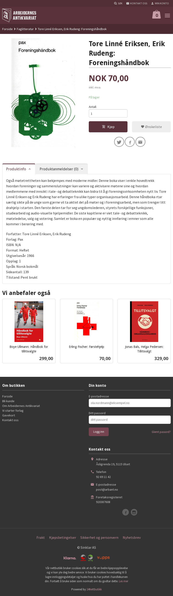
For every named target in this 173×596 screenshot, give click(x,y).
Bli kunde (8, 401)
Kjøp (108, 126)
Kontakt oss (10, 420)
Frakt (40, 537)
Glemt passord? (161, 432)
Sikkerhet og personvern (99, 537)
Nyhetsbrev (132, 537)
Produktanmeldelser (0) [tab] (59, 169)
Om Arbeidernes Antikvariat (21, 406)
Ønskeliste (151, 126)
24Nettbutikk (94, 589)
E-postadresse (99, 396)
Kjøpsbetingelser (62, 537)
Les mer (123, 581)
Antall (92, 107)
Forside (7, 29)
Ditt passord (97, 413)
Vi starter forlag (13, 410)
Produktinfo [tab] (16, 169)
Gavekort (8, 415)
